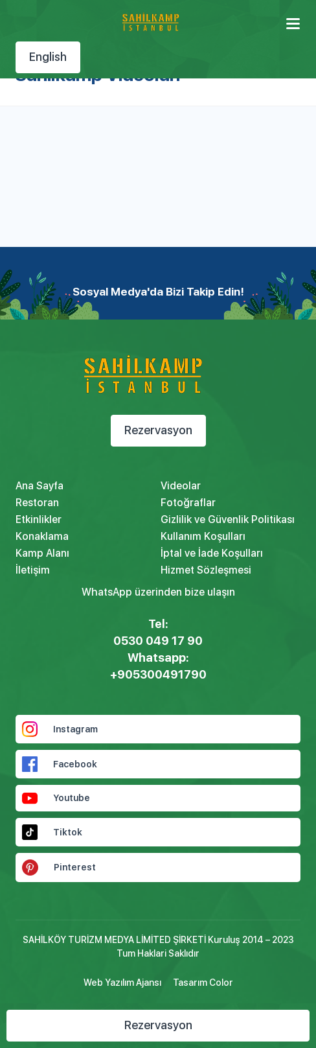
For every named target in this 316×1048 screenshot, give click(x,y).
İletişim (33, 570)
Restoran (37, 503)
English (48, 57)
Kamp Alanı (42, 553)
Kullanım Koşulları (203, 536)
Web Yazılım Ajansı (122, 983)
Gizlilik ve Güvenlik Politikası (228, 520)
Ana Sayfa (39, 486)
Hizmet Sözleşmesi (206, 570)
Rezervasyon (158, 430)
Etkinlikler (39, 520)
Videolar (181, 486)
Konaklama (42, 536)
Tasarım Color (203, 983)
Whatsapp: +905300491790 (158, 667)
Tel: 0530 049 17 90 (158, 633)
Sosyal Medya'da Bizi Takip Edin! (158, 292)
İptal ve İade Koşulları (212, 553)
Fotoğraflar (188, 503)
